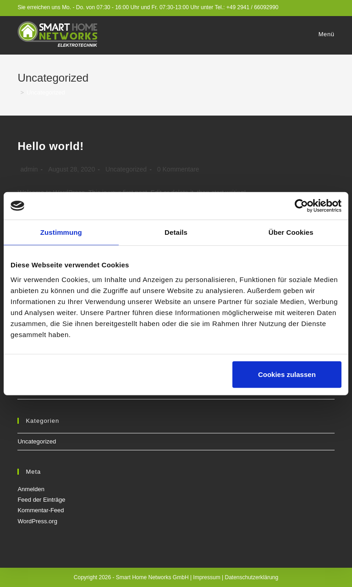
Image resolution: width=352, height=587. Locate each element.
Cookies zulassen (287, 374)
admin (29, 169)
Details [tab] (176, 232)
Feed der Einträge (41, 499)
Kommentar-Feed (40, 510)
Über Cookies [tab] (291, 232)
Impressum (206, 577)
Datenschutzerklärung (251, 577)
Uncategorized (126, 169)
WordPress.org (37, 521)
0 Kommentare (178, 169)
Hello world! (50, 146)
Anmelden (30, 489)
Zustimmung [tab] (61, 232)
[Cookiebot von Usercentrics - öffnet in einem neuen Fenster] (301, 206)
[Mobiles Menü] (325, 34)
